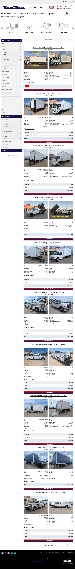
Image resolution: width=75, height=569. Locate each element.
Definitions (51, 552)
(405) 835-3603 (38, 7)
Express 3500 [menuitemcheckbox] (6, 59)
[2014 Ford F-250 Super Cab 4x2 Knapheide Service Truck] (48, 292)
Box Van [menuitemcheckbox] (5, 124)
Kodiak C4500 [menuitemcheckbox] (7, 64)
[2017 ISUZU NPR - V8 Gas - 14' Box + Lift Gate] (48, 94)
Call (71, 13)
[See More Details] (29, 82)
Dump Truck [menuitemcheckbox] (6, 129)
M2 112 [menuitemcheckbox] (5, 68)
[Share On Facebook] (2, 553)
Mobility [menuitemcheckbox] (5, 133)
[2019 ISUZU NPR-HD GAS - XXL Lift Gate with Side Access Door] (48, 396)
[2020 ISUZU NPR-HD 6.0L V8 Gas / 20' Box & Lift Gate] (48, 146)
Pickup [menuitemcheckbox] (5, 136)
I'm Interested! (48, 90)
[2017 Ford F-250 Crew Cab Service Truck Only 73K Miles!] (48, 344)
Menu (3, 2)
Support (63, 552)
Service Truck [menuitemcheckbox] (6, 138)
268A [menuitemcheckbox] (4, 52)
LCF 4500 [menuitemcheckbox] (5, 66)
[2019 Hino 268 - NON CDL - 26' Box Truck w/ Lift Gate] (48, 48)
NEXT (67, 545)
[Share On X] (5, 553)
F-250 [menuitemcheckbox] (4, 61)
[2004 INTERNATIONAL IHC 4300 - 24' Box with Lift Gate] (48, 448)
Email (66, 13)
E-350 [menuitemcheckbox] (4, 57)
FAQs (46, 552)
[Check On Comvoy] (15, 553)
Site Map (57, 552)
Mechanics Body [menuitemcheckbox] (7, 131)
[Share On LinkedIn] (11, 553)
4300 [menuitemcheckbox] (4, 54)
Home (41, 552)
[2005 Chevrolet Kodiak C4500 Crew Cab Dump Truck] (48, 197)
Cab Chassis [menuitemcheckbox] (6, 126)
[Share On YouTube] (8, 553)
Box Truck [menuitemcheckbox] (6, 122)
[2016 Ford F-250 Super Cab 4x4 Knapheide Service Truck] (48, 492)
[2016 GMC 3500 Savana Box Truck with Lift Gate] (48, 242)
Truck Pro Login (70, 552)
